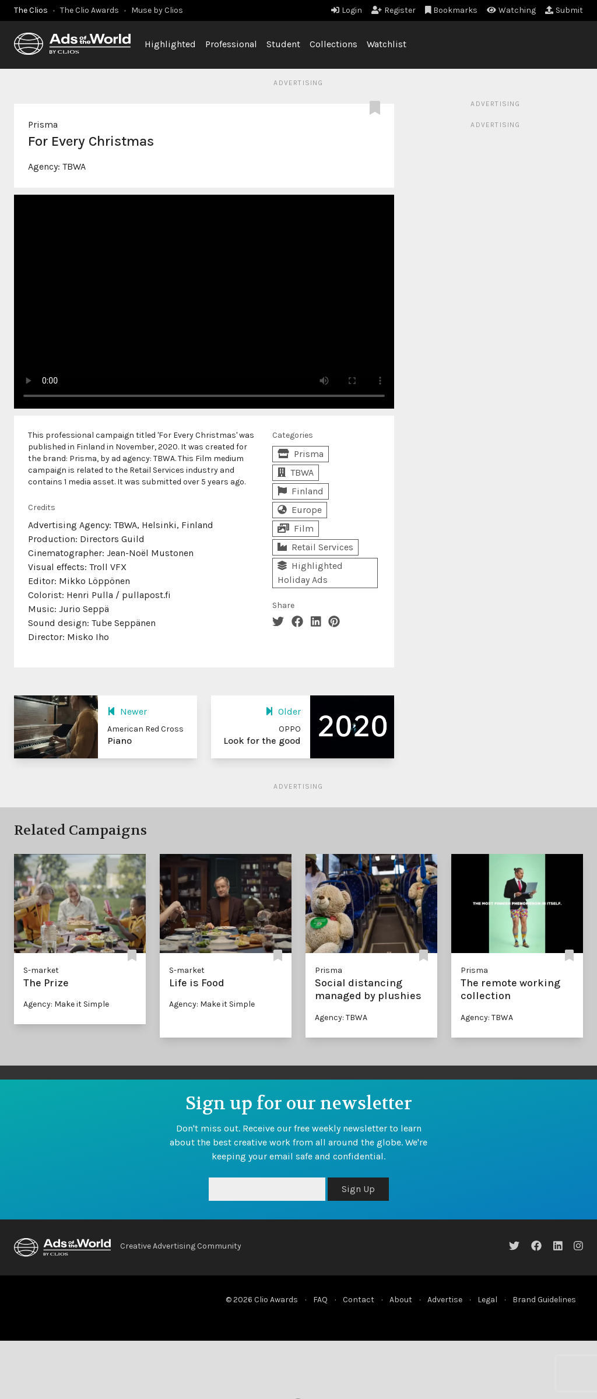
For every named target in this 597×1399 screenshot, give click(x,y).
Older (283, 711)
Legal (487, 1300)
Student (283, 44)
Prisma (43, 124)
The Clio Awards (89, 10)
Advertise (444, 1300)
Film (296, 528)
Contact (358, 1300)
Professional (231, 44)
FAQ (320, 1300)
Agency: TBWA (341, 1017)
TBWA (74, 166)
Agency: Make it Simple (66, 1004)
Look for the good (262, 740)
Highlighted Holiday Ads (310, 572)
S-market (41, 970)
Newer (127, 711)
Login (346, 10)
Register (393, 10)
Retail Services (315, 547)
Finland (301, 491)
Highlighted (170, 44)
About (400, 1300)
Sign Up (358, 1188)
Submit (564, 10)
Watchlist (386, 44)
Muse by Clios (157, 10)
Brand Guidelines (544, 1300)
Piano (119, 740)
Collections (333, 44)
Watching (511, 10)
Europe (300, 509)
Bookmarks (451, 10)
